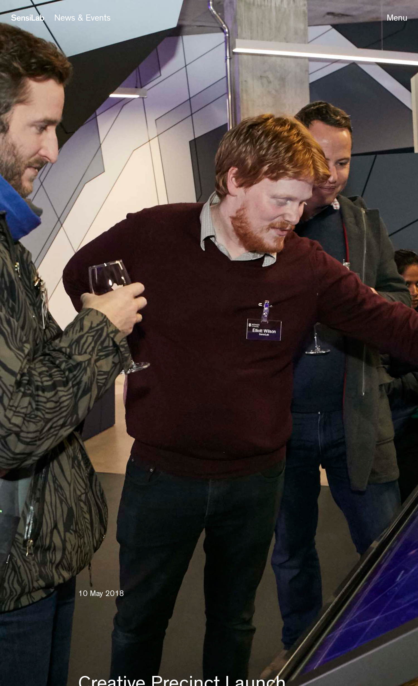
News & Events (82, 17)
